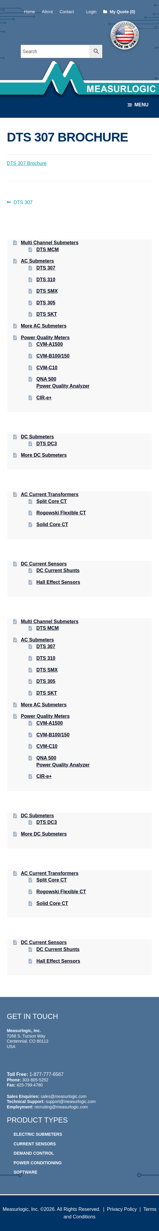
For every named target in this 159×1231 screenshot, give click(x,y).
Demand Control (34, 1153)
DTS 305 (45, 302)
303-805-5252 (35, 1079)
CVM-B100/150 (52, 355)
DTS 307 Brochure (27, 163)
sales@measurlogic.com (63, 1096)
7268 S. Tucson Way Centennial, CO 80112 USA (28, 1041)
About (47, 11)
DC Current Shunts (58, 570)
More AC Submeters (44, 325)
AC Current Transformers (50, 494)
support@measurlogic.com (71, 1101)
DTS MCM (47, 249)
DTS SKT (46, 314)
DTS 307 (22, 202)
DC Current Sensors (44, 563)
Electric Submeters (38, 1134)
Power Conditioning (38, 1162)
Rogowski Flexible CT (61, 512)
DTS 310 (45, 279)
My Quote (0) (119, 11)
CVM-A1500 (49, 344)
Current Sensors (35, 1143)
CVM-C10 (46, 367)
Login (91, 11)
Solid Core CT (52, 524)
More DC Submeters (44, 455)
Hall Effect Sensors (58, 582)
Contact (66, 11)
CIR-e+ (44, 397)
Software (25, 1172)
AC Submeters (37, 261)
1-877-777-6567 (46, 1074)
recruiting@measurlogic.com (61, 1107)
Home (29, 11)
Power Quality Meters (45, 337)
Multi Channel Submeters (50, 242)
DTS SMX (47, 291)
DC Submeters (37, 436)
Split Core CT (51, 501)
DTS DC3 (46, 443)
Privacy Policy (122, 1209)
